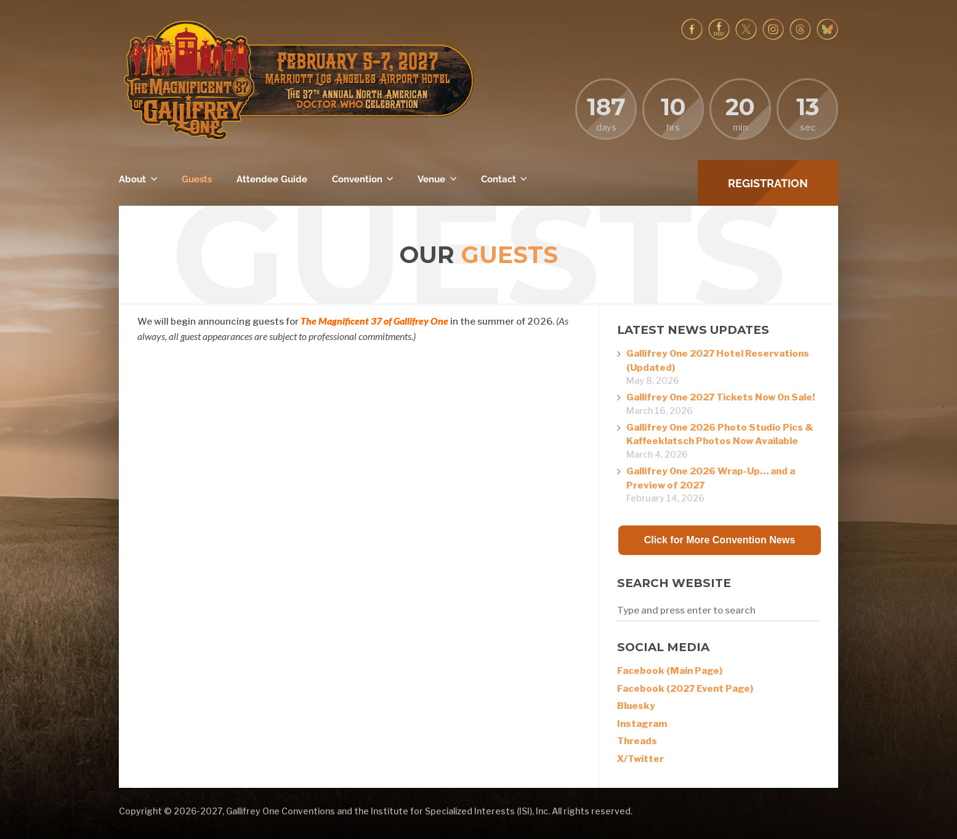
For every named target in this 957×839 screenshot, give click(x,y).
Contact (498, 179)
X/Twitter (640, 758)
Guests (197, 179)
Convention (357, 179)
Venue (431, 179)
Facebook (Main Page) (669, 670)
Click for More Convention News (719, 540)
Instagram (642, 723)
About (132, 179)
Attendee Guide (271, 179)
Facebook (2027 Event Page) (685, 688)
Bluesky (636, 705)
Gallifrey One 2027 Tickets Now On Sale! (720, 397)
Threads (637, 741)
